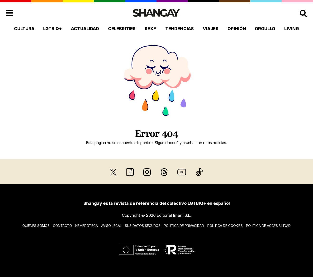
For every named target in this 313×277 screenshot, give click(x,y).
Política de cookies (225, 226)
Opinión (237, 28)
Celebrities (122, 28)
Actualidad (85, 28)
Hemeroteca (86, 226)
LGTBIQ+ (52, 28)
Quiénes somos (36, 226)
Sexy (150, 28)
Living (291, 28)
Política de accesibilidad (268, 226)
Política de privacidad (184, 226)
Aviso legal (111, 226)
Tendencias (179, 28)
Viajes (210, 28)
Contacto (62, 226)
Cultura (24, 28)
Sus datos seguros (143, 226)
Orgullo (265, 28)
